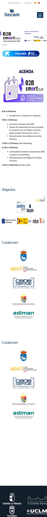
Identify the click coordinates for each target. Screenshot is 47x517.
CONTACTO (28, 3)
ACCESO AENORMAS (14, 3)
